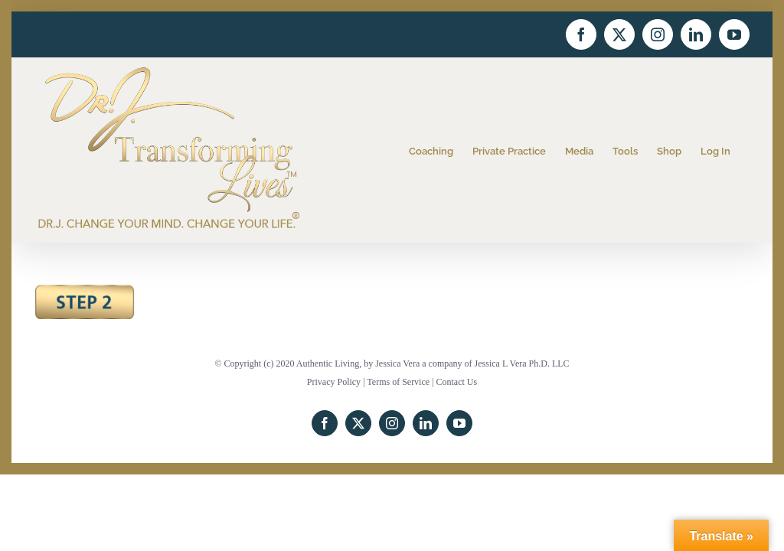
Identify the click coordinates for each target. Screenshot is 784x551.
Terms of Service (398, 382)
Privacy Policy (334, 382)
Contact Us (457, 382)
